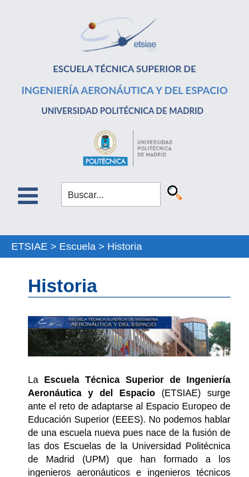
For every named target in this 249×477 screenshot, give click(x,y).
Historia (125, 246)
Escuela (77, 246)
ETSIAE (29, 246)
